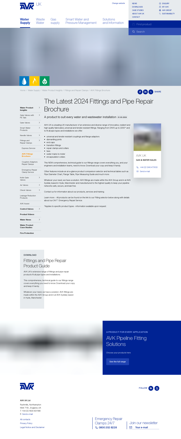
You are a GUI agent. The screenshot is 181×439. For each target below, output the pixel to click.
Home (22, 90)
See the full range (117, 361)
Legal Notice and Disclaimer (32, 427)
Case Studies (138, 10)
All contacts (25, 419)
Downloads (137, 7)
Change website (118, 3)
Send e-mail (27, 414)
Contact (136, 17)
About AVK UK (138, 13)
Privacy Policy (26, 423)
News (134, 3)
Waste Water (40, 21)
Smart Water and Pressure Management (81, 21)
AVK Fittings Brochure (100, 90)
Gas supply (55, 21)
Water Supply (25, 21)
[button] (30, 109)
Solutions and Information (113, 21)
